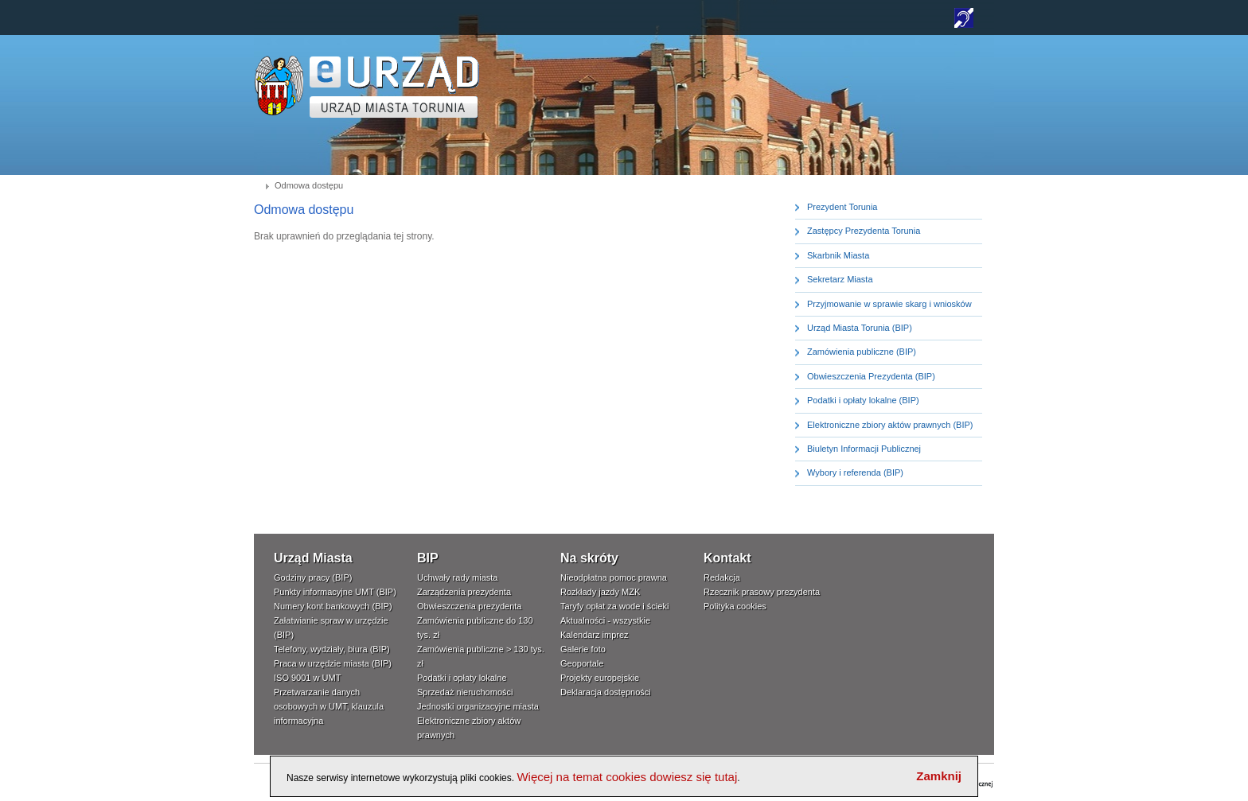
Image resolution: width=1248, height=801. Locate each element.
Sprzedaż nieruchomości (465, 692)
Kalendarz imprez (594, 635)
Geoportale (581, 663)
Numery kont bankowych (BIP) (333, 606)
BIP (428, 558)
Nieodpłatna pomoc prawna (613, 577)
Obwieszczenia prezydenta (469, 606)
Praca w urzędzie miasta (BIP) (333, 663)
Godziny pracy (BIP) (313, 577)
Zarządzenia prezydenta (464, 592)
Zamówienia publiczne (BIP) (861, 351)
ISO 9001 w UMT (307, 677)
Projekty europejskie (599, 677)
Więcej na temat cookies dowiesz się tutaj (627, 777)
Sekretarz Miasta (840, 279)
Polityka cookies (735, 606)
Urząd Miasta (313, 558)
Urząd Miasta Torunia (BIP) (859, 327)
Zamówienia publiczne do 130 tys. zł (475, 628)
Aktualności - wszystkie (605, 620)
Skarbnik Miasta (838, 255)
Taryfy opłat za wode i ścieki (614, 606)
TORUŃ (394, 87)
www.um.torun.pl (279, 61)
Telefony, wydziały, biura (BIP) (332, 649)
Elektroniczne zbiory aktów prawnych (469, 728)
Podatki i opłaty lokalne (462, 677)
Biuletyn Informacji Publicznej (864, 448)
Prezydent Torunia (842, 207)
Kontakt (727, 558)
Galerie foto (583, 649)
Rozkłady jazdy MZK (600, 592)
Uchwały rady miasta (457, 577)
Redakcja (722, 577)
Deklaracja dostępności (605, 692)
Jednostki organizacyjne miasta (478, 706)
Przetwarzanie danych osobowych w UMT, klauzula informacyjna (329, 706)
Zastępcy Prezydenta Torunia (863, 230)
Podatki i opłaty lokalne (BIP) (863, 400)
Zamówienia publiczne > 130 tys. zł (480, 656)
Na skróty (589, 558)
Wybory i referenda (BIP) (855, 472)
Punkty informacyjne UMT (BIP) (335, 592)
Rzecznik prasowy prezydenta (762, 592)
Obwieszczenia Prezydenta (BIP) (871, 376)
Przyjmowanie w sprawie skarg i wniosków (889, 304)
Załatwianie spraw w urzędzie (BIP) (331, 628)
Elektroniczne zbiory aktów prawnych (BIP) (890, 425)
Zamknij (938, 776)
